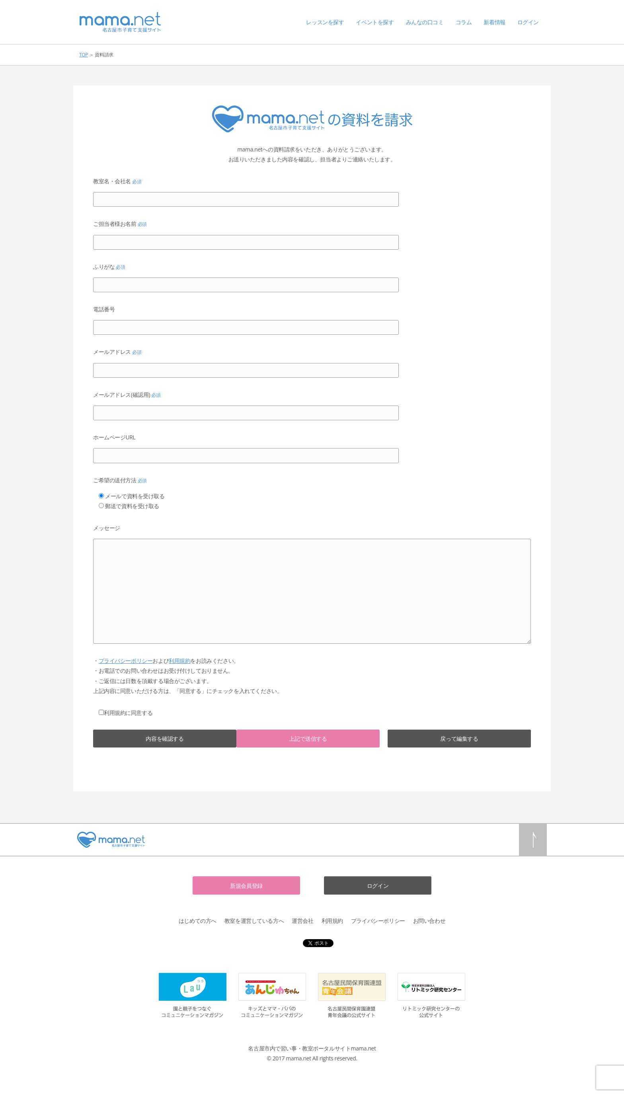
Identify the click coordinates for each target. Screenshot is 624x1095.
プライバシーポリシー (126, 660)
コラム (464, 22)
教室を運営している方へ (254, 920)
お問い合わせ (429, 920)
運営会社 (302, 920)
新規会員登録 (246, 885)
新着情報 (494, 22)
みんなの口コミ (425, 22)
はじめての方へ (197, 920)
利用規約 (179, 660)
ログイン (528, 22)
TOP (83, 54)
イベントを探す (375, 22)
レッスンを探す (325, 22)
